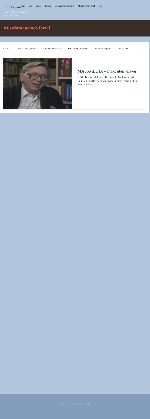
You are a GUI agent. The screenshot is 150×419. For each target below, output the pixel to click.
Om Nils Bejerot (102, 48)
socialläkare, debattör (16, 12)
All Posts (7, 48)
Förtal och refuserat (52, 48)
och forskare (11, 15)
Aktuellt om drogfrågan (78, 48)
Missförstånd (122, 48)
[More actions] (140, 64)
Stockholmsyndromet (27, 48)
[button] (38, 4)
